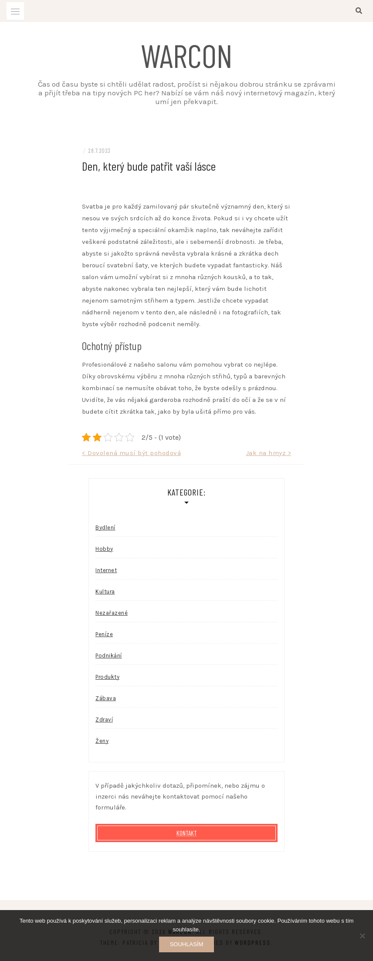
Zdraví (104, 719)
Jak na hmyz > (269, 453)
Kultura (105, 591)
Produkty (107, 677)
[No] (362, 935)
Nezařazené (111, 613)
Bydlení (105, 527)
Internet (106, 570)
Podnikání (108, 655)
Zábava (105, 698)
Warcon (187, 54)
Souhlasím (186, 944)
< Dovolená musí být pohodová (131, 453)
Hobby (104, 549)
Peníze (104, 634)
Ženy (102, 741)
